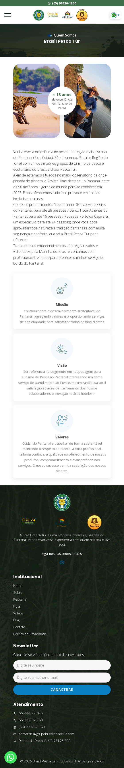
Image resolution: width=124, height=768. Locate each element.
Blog (16, 620)
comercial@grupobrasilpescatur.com (43, 734)
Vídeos (18, 613)
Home (17, 585)
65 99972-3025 (28, 713)
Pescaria (19, 599)
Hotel (17, 606)
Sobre (18, 592)
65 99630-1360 (28, 720)
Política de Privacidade (30, 634)
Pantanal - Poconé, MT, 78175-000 (42, 740)
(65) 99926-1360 (62, 3)
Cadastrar (62, 689)
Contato (19, 627)
